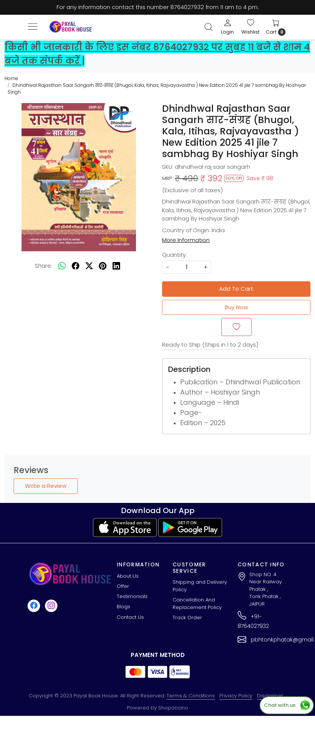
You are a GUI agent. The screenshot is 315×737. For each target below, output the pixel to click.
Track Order (187, 617)
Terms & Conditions (191, 695)
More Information (186, 240)
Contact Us (130, 617)
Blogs (123, 606)
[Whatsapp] (62, 266)
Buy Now (236, 307)
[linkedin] (116, 266)
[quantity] (186, 267)
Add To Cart (236, 289)
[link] (208, 27)
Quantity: (174, 255)
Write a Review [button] (45, 486)
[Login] (227, 27)
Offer (123, 586)
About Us (128, 576)
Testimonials (132, 596)
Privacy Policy (235, 695)
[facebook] (75, 266)
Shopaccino (173, 707)
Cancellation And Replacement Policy (197, 603)
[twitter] (89, 266)
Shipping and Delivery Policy (200, 585)
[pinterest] (103, 266)
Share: (43, 266)
